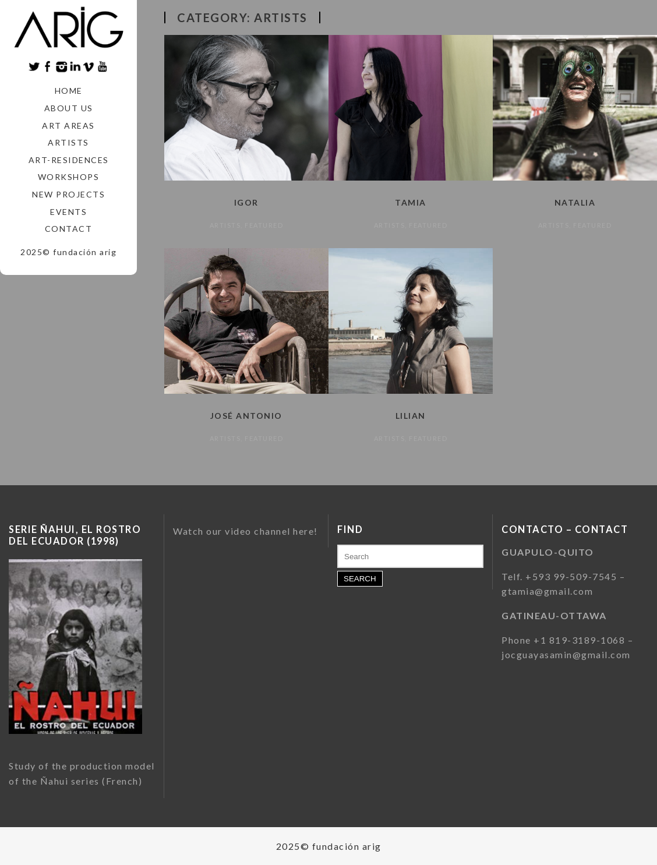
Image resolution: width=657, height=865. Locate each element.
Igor (246, 202)
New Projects (68, 194)
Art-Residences (69, 160)
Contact (69, 229)
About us (68, 108)
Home (69, 91)
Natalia (575, 202)
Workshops (69, 177)
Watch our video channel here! (245, 530)
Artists (68, 142)
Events (68, 212)
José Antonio (246, 416)
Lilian (410, 416)
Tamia (410, 202)
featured (264, 225)
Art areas (68, 125)
